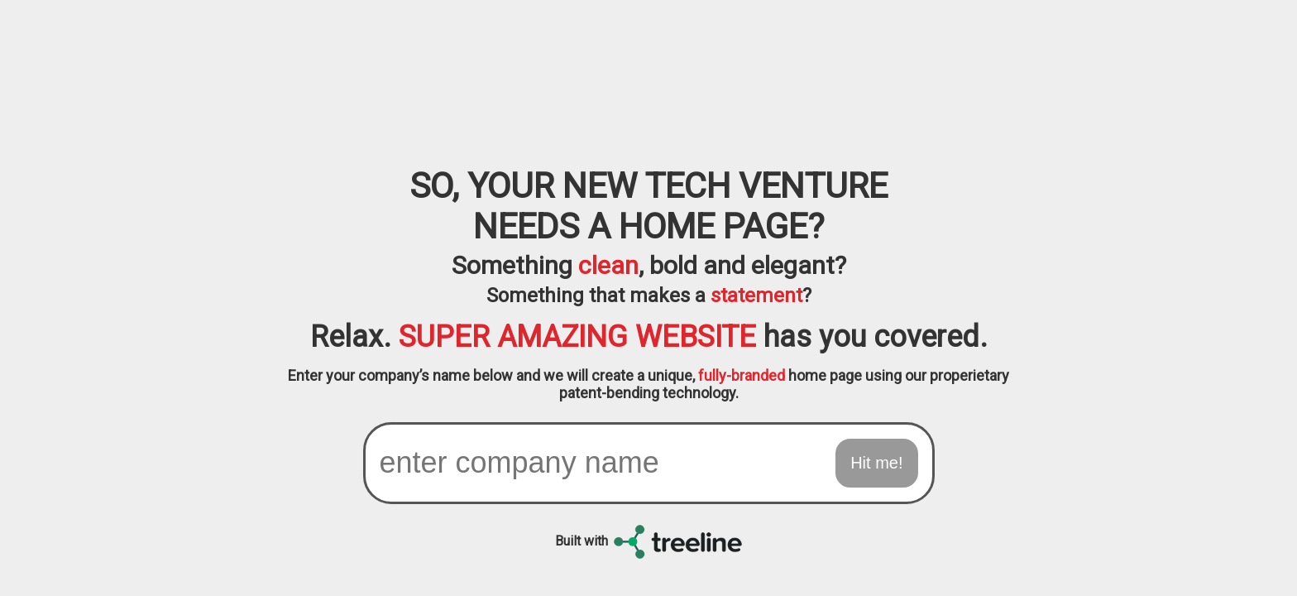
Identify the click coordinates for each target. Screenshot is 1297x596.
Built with (648, 541)
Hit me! (876, 463)
